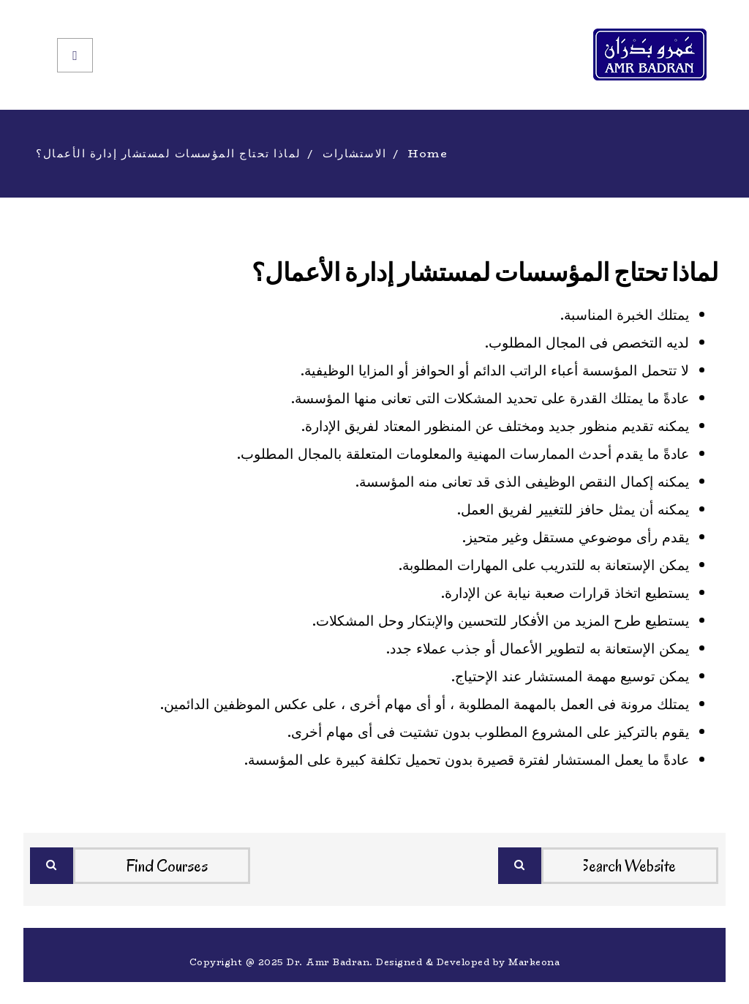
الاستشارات (355, 153)
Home (428, 153)
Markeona (534, 962)
